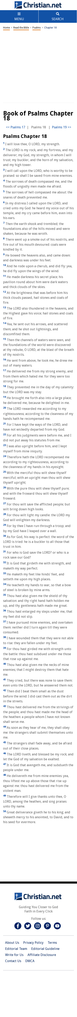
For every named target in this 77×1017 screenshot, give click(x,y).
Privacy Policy (33, 943)
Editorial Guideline (45, 949)
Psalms (36, 27)
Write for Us (14, 955)
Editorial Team (16, 949)
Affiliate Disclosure (42, 955)
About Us (12, 943)
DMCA (29, 961)
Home (6, 27)
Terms (52, 943)
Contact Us (13, 961)
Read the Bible (21, 27)
